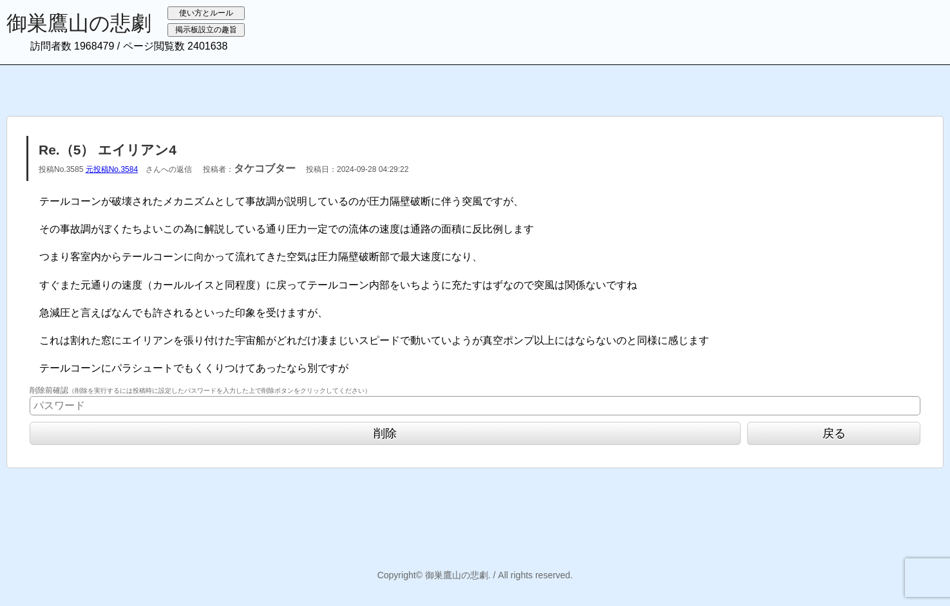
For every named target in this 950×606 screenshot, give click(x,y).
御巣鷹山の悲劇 (78, 23)
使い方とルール (206, 12)
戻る (834, 433)
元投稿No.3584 (112, 169)
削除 (385, 433)
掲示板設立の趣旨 (206, 29)
